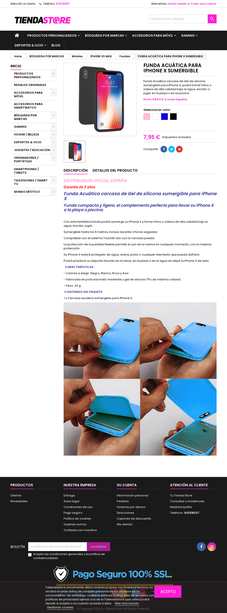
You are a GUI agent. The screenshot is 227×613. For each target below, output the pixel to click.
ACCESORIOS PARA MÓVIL (152, 35)
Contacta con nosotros (80, 530)
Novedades (18, 501)
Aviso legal (71, 501)
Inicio (15, 66)
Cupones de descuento (134, 518)
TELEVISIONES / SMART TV (31, 182)
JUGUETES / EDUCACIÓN (32, 150)
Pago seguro (73, 513)
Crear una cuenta (203, 4)
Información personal (132, 495)
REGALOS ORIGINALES (30, 85)
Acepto (168, 591)
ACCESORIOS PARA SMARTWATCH (28, 106)
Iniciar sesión (177, 4)
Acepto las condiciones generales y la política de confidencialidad (69, 556)
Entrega (69, 495)
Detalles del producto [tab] (115, 170)
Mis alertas (124, 524)
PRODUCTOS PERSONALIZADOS (52, 35)
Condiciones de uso (78, 507)
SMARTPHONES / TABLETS (26, 171)
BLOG (55, 45)
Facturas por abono (131, 507)
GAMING (188, 35)
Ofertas (15, 495)
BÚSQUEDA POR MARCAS (104, 35)
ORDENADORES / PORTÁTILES (26, 159)
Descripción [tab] (76, 170)
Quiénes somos (75, 524)
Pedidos (123, 501)
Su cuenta (127, 485)
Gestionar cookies (60, 607)
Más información (127, 603)
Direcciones (125, 513)
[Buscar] (183, 18)
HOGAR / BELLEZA (26, 134)
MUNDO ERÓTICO (27, 192)
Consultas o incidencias (187, 501)
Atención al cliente (22, 4)
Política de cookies (77, 518)
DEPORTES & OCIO (29, 45)
